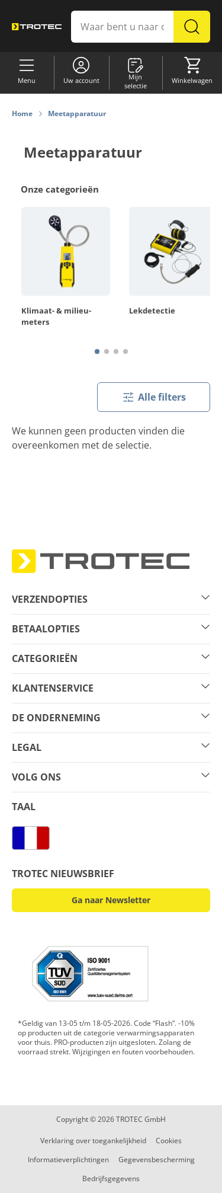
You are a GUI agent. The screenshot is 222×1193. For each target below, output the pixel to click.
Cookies (169, 1141)
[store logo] (37, 26)
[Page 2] (106, 351)
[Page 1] (97, 351)
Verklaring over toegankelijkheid (93, 1141)
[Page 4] (125, 351)
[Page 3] (116, 351)
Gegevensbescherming (156, 1159)
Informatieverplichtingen (68, 1159)
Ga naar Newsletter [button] (111, 900)
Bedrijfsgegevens (111, 1178)
